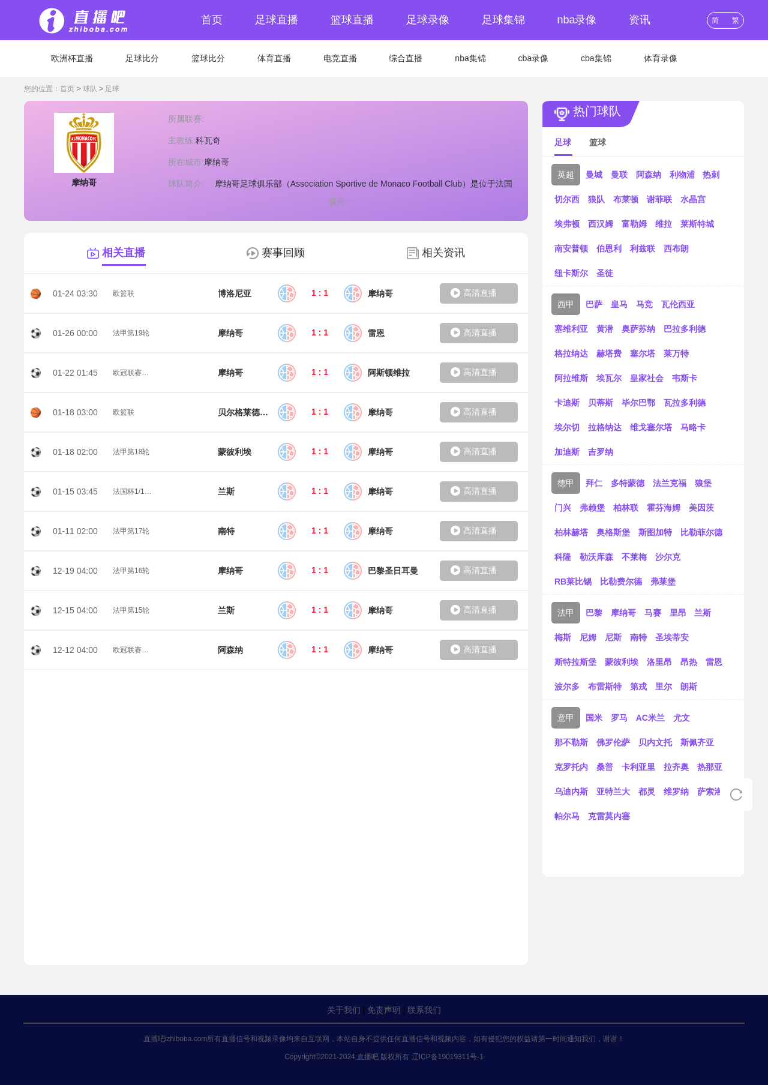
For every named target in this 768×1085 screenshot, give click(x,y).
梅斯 (562, 637)
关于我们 (344, 1010)
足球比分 (142, 58)
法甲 (565, 613)
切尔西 (567, 199)
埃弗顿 (567, 224)
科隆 (562, 557)
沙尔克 (667, 557)
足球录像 (427, 20)
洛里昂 (659, 662)
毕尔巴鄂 (638, 402)
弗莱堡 (663, 581)
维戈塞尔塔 (651, 427)
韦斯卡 (684, 378)
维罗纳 (676, 791)
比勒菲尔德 (701, 532)
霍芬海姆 (663, 507)
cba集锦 (596, 58)
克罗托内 (571, 767)
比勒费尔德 (621, 581)
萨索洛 (709, 791)
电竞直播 (340, 58)
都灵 (646, 791)
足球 (112, 89)
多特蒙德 (627, 483)
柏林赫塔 (571, 532)
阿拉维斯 (571, 378)
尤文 (681, 718)
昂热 (688, 662)
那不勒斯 (571, 742)
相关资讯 (443, 253)
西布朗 (676, 248)
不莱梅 (634, 557)
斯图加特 (655, 532)
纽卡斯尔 (571, 273)
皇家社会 (647, 378)
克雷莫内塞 (609, 816)
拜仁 (594, 483)
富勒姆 (634, 224)
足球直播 (276, 20)
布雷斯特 (605, 686)
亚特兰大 (613, 791)
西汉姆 (600, 224)
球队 (90, 89)
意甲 (565, 718)
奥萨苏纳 (638, 329)
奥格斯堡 (613, 532)
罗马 (619, 718)
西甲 (565, 304)
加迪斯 (567, 452)
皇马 (619, 304)
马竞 (644, 304)
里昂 (678, 613)
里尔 (663, 686)
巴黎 (594, 613)
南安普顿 (571, 248)
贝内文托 (655, 742)
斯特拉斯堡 (575, 662)
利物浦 (682, 174)
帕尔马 (567, 816)
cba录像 (533, 58)
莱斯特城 (697, 224)
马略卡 (693, 427)
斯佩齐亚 (697, 742)
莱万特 (676, 353)
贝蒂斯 (600, 402)
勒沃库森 (596, 557)
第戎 (638, 686)
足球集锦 (503, 20)
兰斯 (702, 613)
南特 (638, 637)
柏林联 (625, 507)
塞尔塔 (642, 353)
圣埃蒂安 (672, 637)
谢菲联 (659, 199)
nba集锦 (470, 58)
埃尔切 (567, 427)
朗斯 (688, 686)
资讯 (639, 20)
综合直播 (405, 58)
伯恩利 (609, 248)
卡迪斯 (567, 402)
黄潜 (604, 329)
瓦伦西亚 (678, 304)
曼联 (619, 174)
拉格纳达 (605, 427)
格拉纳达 (571, 353)
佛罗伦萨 (613, 742)
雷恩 (714, 662)
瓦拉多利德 (685, 402)
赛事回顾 (283, 253)
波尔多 (567, 686)
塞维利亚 (571, 329)
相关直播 (123, 253)
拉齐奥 (676, 767)
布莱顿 (625, 199)
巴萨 (594, 304)
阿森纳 (648, 174)
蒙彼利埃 (621, 662)
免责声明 (384, 1010)
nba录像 (576, 20)
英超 (565, 174)
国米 (594, 718)
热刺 (711, 174)
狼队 (596, 199)
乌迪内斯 (571, 791)
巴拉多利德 (685, 329)
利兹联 (642, 248)
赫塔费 (609, 353)
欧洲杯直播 (72, 58)
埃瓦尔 (609, 378)
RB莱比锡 (573, 581)
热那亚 (709, 767)
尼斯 (613, 637)
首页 (212, 20)
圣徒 (604, 273)
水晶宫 (693, 199)
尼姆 (588, 637)
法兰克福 (669, 483)
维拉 (663, 224)
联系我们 (424, 1010)
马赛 (652, 613)
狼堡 (703, 483)
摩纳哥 (623, 613)
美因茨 (701, 507)
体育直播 (274, 58)
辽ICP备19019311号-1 (448, 1057)
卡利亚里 (638, 767)
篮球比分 (208, 58)
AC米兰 (650, 718)
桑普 (604, 767)
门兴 (562, 507)
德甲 (565, 483)
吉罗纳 (600, 452)
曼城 (594, 174)
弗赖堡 (592, 507)
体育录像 (660, 58)
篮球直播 (352, 20)
